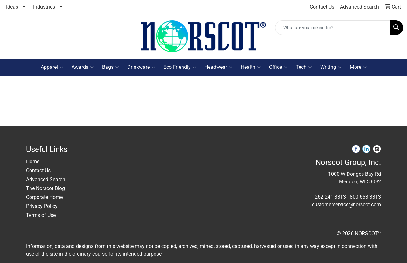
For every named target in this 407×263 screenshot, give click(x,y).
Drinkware (141, 67)
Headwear (218, 67)
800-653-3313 (365, 197)
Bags (110, 67)
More (358, 67)
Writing (330, 67)
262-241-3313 (330, 197)
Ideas (12, 7)
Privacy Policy (42, 206)
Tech (304, 67)
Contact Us (38, 170)
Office (278, 67)
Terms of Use (41, 215)
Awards (83, 67)
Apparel (52, 67)
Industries (44, 7)
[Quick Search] (332, 27)
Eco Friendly (179, 67)
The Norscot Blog (45, 188)
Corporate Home (44, 197)
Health (251, 67)
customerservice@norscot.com (346, 205)
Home (32, 162)
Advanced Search (45, 179)
